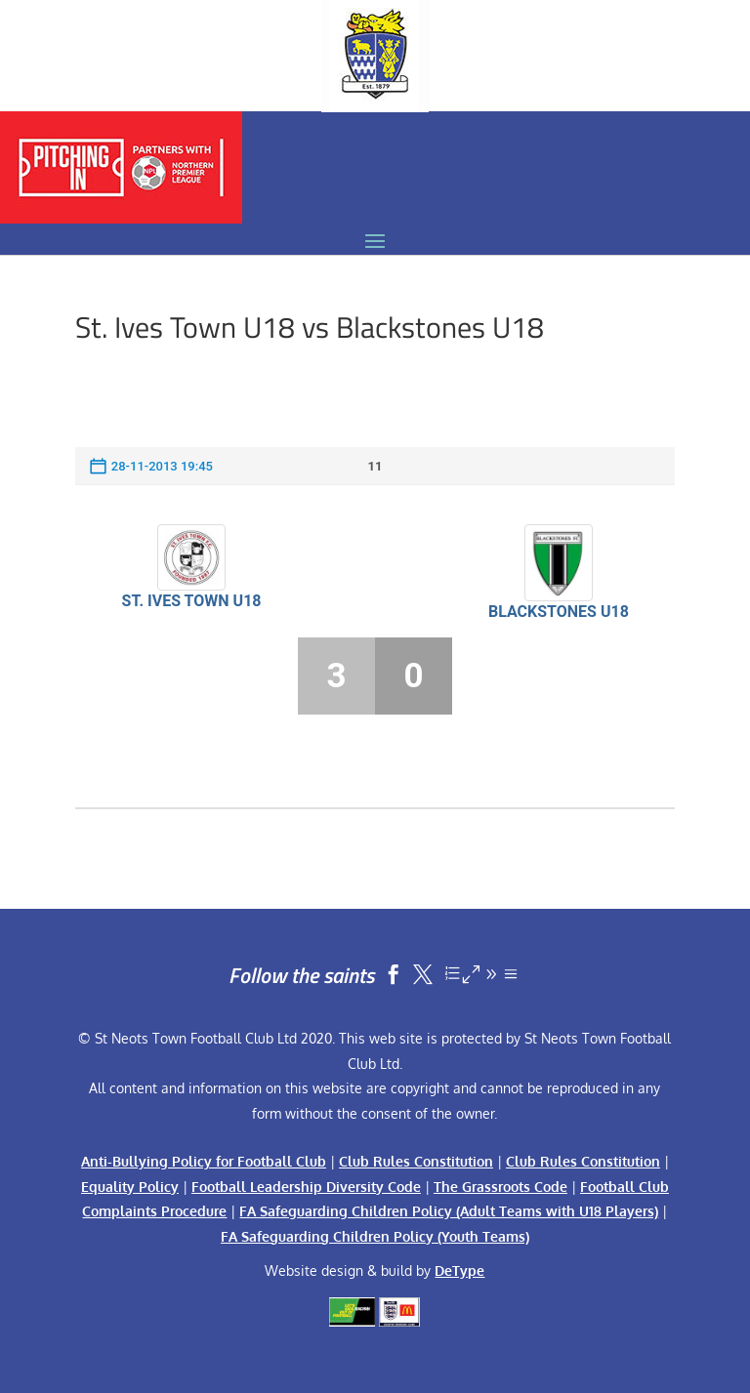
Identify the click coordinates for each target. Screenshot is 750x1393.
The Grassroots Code (500, 1186)
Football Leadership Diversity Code (306, 1186)
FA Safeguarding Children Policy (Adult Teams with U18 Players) (448, 1211)
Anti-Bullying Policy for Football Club (203, 1161)
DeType (459, 1270)
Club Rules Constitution (416, 1161)
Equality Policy (130, 1186)
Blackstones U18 (558, 611)
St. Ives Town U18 (192, 601)
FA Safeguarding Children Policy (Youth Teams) (375, 1236)
